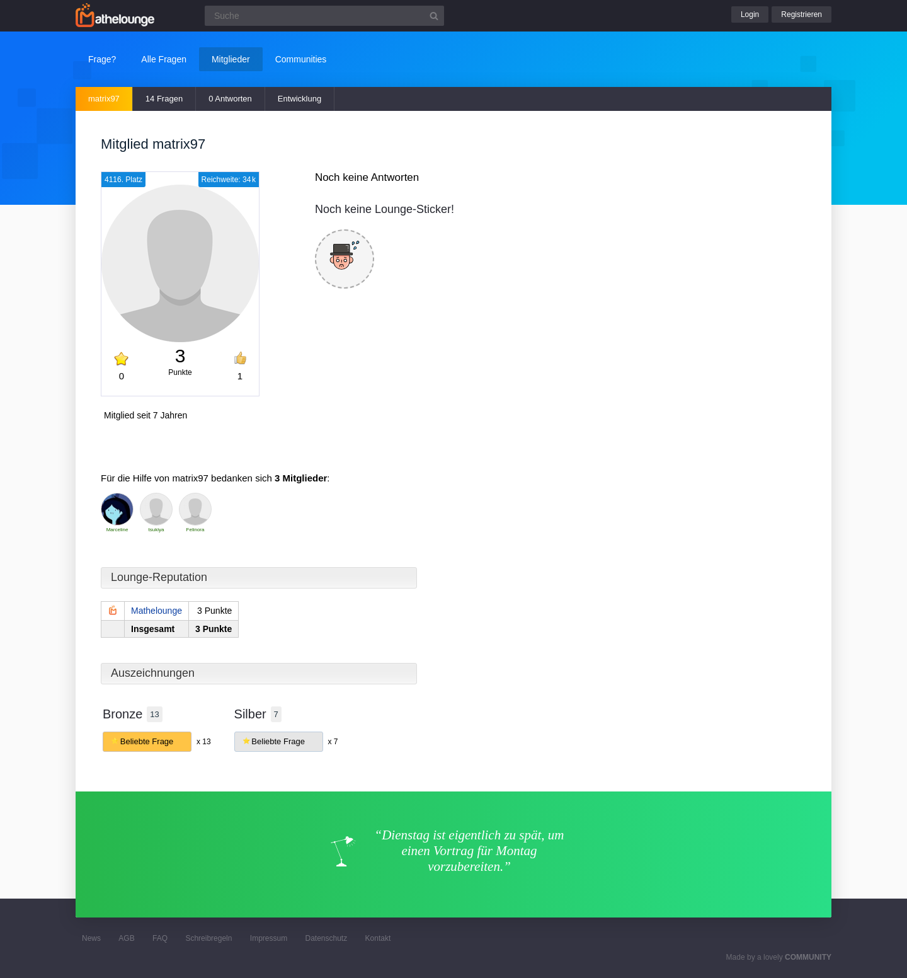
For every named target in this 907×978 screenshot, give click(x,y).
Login (750, 14)
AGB (126, 938)
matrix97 (104, 98)
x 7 (333, 741)
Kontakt (378, 938)
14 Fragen (164, 98)
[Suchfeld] (324, 16)
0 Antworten (230, 98)
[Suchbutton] (434, 16)
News (91, 938)
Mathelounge (156, 611)
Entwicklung (299, 98)
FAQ (160, 938)
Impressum (268, 938)
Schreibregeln (208, 938)
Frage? (102, 59)
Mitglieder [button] (231, 59)
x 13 (204, 741)
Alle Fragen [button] (163, 59)
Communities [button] (301, 59)
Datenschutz (326, 938)
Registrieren (801, 14)
